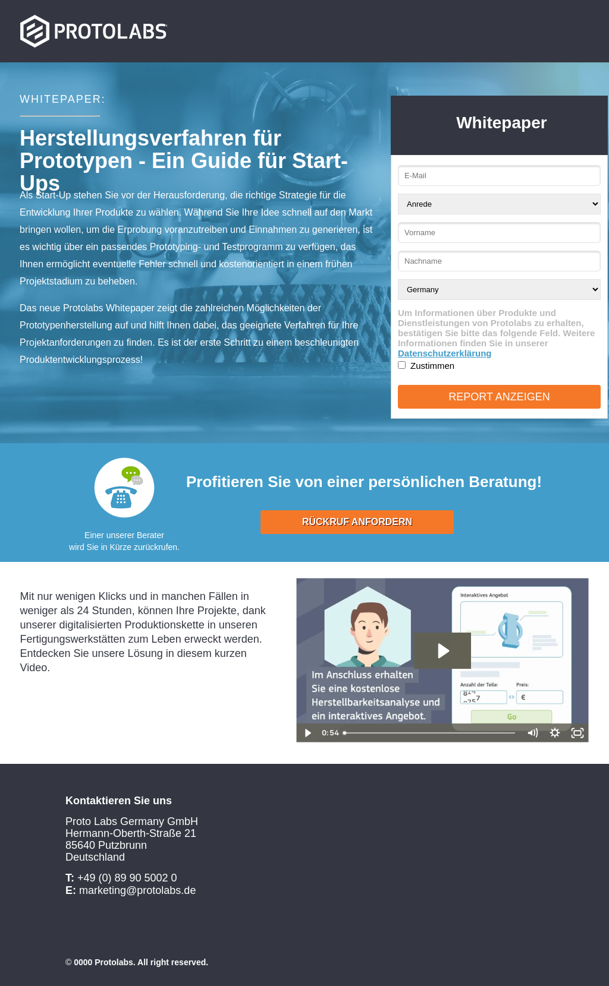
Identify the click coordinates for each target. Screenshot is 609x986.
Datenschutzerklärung (445, 353)
